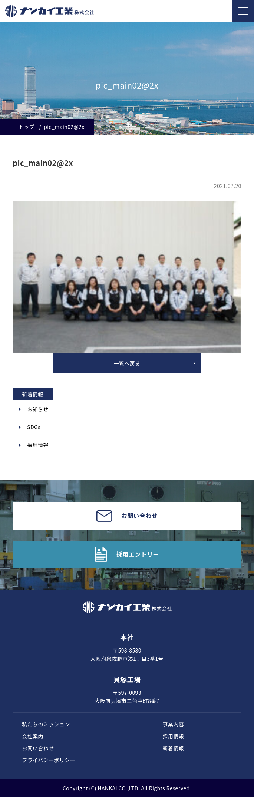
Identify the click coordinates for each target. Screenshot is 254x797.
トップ (26, 126)
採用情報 (38, 444)
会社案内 (32, 736)
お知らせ (37, 409)
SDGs (33, 427)
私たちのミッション (46, 724)
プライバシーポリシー (48, 760)
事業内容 (173, 724)
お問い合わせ (38, 748)
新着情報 (173, 748)
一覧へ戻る (127, 363)
